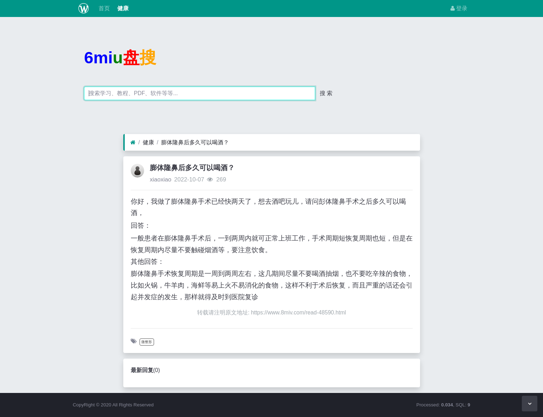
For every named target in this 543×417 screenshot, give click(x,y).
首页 (103, 8)
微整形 (146, 342)
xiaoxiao (160, 179)
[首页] (133, 142)
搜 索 (326, 93)
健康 (122, 8)
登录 (458, 8)
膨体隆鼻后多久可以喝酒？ (195, 142)
